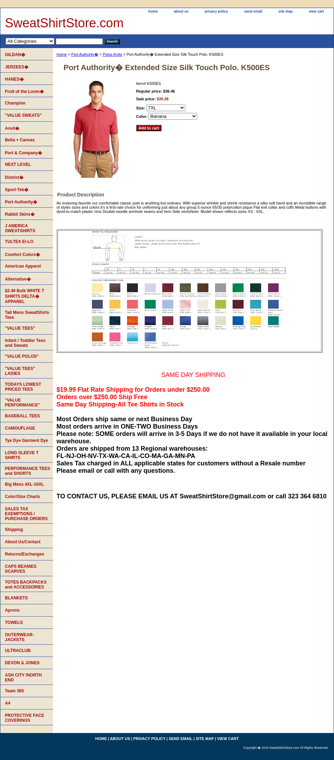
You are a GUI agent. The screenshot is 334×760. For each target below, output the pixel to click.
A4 (7, 703)
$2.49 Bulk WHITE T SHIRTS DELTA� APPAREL (24, 296)
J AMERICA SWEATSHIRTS (20, 228)
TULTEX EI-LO (19, 241)
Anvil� (12, 128)
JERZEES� (16, 67)
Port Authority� (84, 54)
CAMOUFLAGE (20, 428)
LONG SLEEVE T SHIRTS (22, 455)
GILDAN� (15, 54)
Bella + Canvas (20, 139)
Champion (15, 103)
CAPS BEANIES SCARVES (20, 569)
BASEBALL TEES (22, 415)
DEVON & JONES (22, 662)
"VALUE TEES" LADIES (20, 371)
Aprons (12, 610)
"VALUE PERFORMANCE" (22, 403)
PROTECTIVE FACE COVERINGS (24, 718)
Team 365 (14, 690)
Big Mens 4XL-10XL (24, 484)
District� (14, 177)
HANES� (14, 79)
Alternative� (18, 279)
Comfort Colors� (22, 254)
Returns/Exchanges (24, 554)
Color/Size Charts (22, 496)
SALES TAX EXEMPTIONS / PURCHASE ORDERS (26, 513)
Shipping (14, 529)
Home (61, 54)
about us (181, 11)
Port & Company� (23, 152)
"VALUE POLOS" (22, 356)
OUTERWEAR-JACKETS (19, 637)
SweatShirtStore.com (64, 23)
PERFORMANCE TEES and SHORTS (27, 471)
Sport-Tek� (16, 189)
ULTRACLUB (18, 650)
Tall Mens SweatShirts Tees (27, 315)
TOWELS (14, 622)
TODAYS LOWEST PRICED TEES (23, 387)
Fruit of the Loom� (24, 91)
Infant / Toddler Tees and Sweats (25, 343)
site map (286, 11)
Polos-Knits (112, 54)
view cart (316, 11)
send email (253, 11)
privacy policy (216, 11)
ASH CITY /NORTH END (23, 677)
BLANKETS (16, 598)
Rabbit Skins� (20, 214)
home (153, 11)
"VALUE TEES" (20, 328)
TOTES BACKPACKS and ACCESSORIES (26, 585)
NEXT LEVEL (18, 164)
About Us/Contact (22, 541)
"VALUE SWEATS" (23, 115)
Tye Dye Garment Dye (26, 440)
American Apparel (23, 266)
